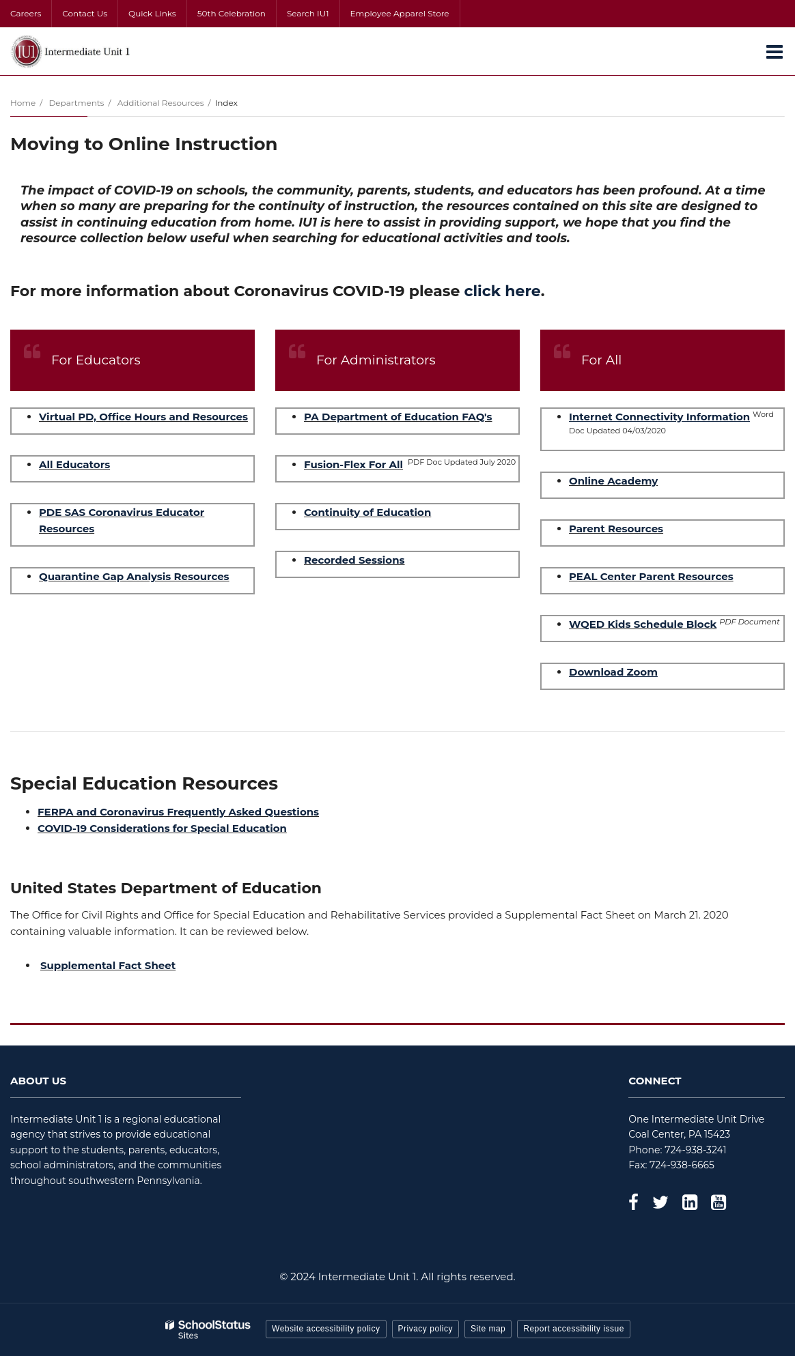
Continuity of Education (367, 512)
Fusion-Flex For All (353, 464)
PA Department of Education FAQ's (398, 416)
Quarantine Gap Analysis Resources (134, 576)
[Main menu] (774, 51)
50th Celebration (231, 13)
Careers (25, 13)
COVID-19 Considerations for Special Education (162, 828)
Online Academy (613, 480)
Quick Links (152, 13)
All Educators (74, 464)
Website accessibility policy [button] (326, 1328)
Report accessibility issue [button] (573, 1328)
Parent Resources (616, 528)
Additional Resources (160, 103)
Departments (76, 103)
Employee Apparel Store (399, 13)
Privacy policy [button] (425, 1328)
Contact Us (84, 13)
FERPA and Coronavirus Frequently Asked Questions (178, 811)
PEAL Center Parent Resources (651, 576)
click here (502, 291)
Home (23, 103)
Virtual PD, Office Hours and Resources (143, 416)
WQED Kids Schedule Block (642, 624)
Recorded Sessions (354, 559)
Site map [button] (488, 1328)
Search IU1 (308, 13)
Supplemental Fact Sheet (108, 965)
